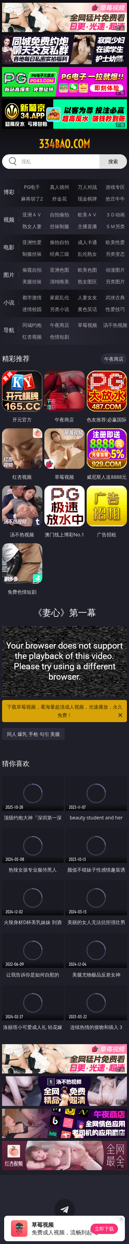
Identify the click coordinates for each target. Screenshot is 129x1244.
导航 (8, 330)
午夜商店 (59, 325)
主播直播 (87, 226)
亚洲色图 (59, 269)
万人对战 (87, 187)
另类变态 (115, 254)
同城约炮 (32, 325)
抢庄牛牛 (115, 198)
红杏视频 (32, 336)
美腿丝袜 (32, 281)
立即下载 (104, 1228)
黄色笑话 (87, 309)
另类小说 (59, 309)
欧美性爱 (115, 242)
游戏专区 (115, 187)
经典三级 (59, 254)
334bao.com (64, 144)
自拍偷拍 (59, 214)
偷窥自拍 (32, 269)
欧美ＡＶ (87, 214)
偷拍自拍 (59, 242)
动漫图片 (115, 269)
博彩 (8, 192)
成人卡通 (87, 242)
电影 (8, 247)
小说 (8, 302)
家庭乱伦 (59, 297)
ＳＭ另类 (115, 226)
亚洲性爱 (32, 242)
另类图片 (115, 281)
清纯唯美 (59, 281)
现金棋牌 (87, 198)
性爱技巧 (115, 309)
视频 (8, 219)
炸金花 (59, 198)
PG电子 (32, 187)
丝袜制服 (59, 226)
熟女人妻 (32, 226)
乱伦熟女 (87, 254)
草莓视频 (87, 325)
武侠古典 (115, 297)
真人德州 (59, 187)
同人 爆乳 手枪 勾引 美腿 (33, 734)
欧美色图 (87, 269)
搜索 (113, 161)
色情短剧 (59, 336)
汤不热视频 (115, 325)
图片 (8, 275)
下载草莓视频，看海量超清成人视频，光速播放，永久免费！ (65, 711)
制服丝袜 (32, 254)
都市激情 (32, 297)
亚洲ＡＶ (32, 214)
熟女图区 (87, 281)
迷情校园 (32, 309)
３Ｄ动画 (115, 214)
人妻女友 (87, 297)
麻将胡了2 (32, 198)
